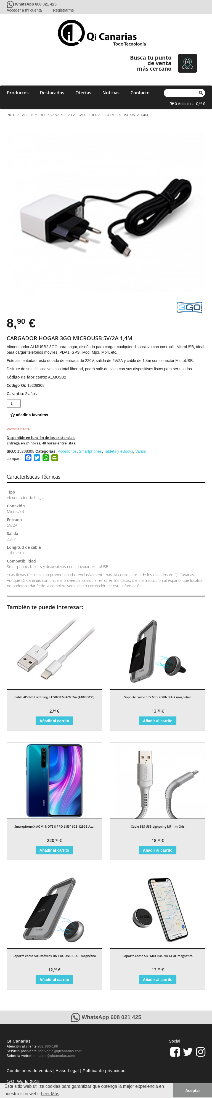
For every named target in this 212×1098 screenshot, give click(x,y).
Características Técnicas (33, 476)
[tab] (38, 477)
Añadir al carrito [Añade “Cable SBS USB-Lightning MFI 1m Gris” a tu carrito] (158, 850)
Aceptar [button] (192, 1090)
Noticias (111, 93)
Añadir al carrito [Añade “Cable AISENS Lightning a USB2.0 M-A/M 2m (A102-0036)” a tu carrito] (54, 721)
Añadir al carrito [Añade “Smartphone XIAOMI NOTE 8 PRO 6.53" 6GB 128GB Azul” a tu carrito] (54, 850)
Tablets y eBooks (36, 114)
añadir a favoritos (29, 415)
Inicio (12, 114)
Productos (18, 93)
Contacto (140, 93)
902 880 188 (48, 1046)
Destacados (52, 93)
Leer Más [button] (50, 1093)
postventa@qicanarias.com (60, 1051)
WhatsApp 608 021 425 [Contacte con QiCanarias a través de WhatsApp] (36, 4)
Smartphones (90, 451)
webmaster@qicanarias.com (52, 1056)
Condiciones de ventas (29, 1070)
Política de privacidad (104, 1070)
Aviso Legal (67, 1070)
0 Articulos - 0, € (187, 104)
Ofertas (83, 93)
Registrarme (63, 10)
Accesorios (67, 451)
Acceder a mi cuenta (24, 10)
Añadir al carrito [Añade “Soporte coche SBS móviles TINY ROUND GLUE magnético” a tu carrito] (54, 979)
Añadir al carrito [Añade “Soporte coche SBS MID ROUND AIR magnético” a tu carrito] (158, 721)
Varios (61, 114)
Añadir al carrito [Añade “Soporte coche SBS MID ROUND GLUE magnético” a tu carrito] (158, 979)
